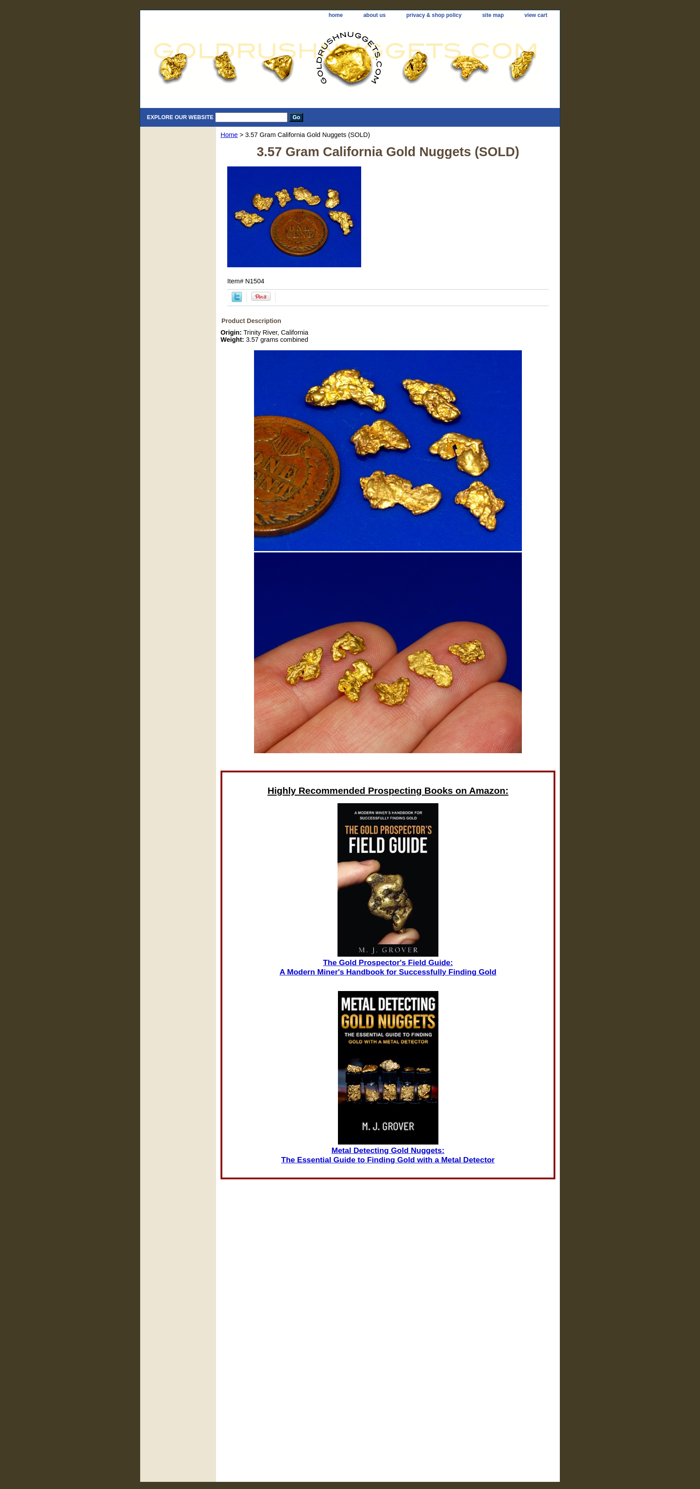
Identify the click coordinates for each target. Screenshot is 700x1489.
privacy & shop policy (434, 15)
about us (374, 15)
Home (229, 134)
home (336, 15)
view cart (536, 15)
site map (493, 15)
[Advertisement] (388, 1362)
